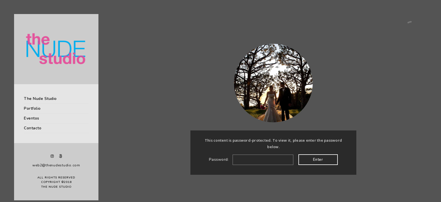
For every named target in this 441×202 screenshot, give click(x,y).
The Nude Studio (40, 98)
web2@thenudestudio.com (56, 165)
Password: (251, 159)
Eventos (31, 118)
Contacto (32, 128)
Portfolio (32, 108)
